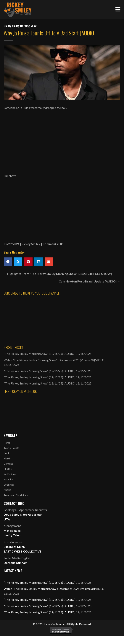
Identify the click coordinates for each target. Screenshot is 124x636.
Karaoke (8, 479)
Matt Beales (12, 530)
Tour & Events (11, 447)
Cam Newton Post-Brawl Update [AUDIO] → (89, 281)
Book (6, 453)
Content (8, 463)
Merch (7, 458)
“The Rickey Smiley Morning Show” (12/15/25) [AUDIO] (39, 371)
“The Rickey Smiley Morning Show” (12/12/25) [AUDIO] (39, 377)
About (7, 489)
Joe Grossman (32, 514)
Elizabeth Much (14, 546)
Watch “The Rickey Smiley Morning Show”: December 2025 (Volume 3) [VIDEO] (54, 360)
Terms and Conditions (16, 495)
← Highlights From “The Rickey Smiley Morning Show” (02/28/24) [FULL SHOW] (58, 273)
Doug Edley (11, 514)
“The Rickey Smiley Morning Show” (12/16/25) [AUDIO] (39, 353)
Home (7, 442)
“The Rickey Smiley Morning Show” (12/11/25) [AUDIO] (39, 383)
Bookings (9, 484)
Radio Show (10, 474)
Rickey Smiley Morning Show (20, 26)
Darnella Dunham (16, 562)
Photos (8, 468)
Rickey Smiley (31, 244)
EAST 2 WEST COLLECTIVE (22, 551)
